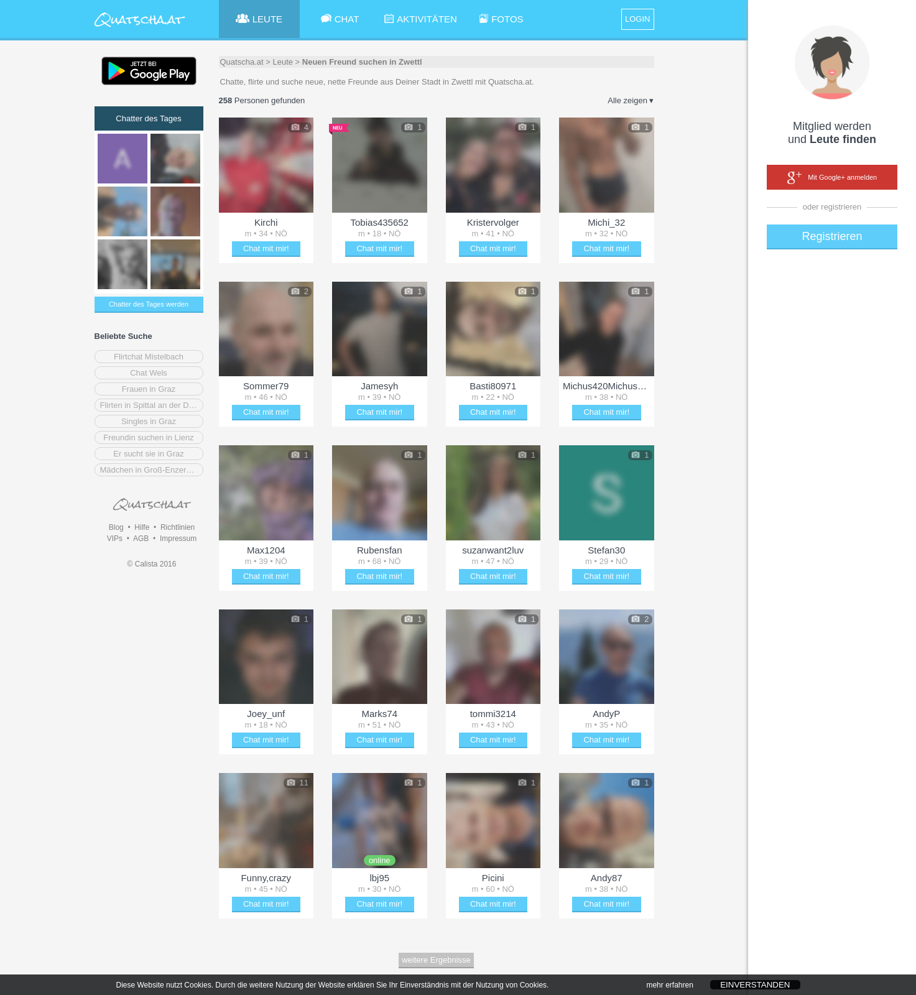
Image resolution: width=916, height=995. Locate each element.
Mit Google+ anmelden (832, 178)
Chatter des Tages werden (148, 304)
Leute (282, 62)
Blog (116, 527)
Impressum (178, 538)
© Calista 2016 (152, 564)
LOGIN (637, 19)
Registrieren (832, 236)
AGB (141, 538)
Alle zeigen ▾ (631, 100)
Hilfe (141, 527)
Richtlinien (177, 527)
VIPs (115, 538)
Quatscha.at (242, 62)
